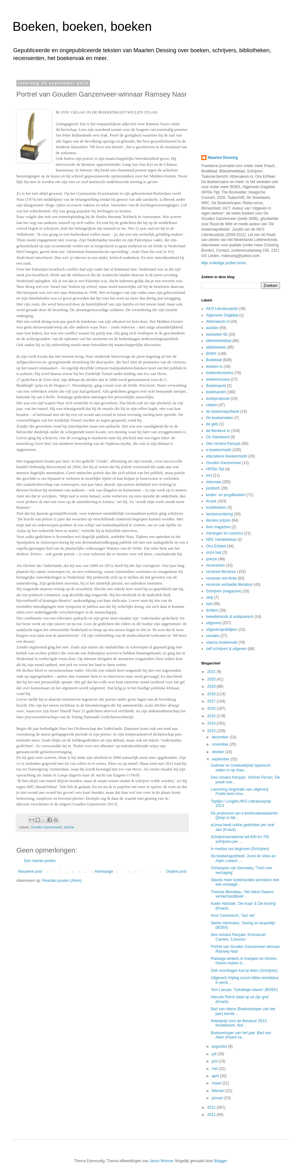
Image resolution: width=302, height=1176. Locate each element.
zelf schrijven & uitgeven (226, 649)
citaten (211, 405)
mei (215, 1069)
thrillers (212, 610)
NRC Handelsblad (221, 539)
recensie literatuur (221, 571)
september (221, 759)
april (216, 1076)
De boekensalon (219, 418)
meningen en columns (224, 533)
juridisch (213, 488)
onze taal (213, 552)
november (221, 744)
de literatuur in (218, 430)
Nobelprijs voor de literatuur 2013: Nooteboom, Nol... (239, 1023)
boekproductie (218, 398)
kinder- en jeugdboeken (225, 495)
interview (213, 482)
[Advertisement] (239, 112)
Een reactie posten (40, 861)
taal (209, 604)
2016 (212, 708)
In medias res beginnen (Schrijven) (240, 849)
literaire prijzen (218, 520)
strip (209, 597)
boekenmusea (218, 379)
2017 (212, 701)
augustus (220, 1046)
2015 (212, 716)
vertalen (213, 636)
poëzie (69, 827)
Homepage (104, 871)
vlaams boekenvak (221, 642)
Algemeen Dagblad (222, 315)
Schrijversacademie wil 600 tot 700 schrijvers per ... (240, 839)
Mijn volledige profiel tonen (223, 263)
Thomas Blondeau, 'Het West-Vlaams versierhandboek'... (242, 894)
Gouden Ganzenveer (46, 827)
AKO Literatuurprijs (222, 308)
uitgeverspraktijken (222, 629)
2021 (212, 671)
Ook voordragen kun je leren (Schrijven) (244, 970)
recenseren (215, 565)
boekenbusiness (219, 373)
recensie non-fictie (221, 578)
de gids (212, 424)
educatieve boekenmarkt (226, 456)
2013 (212, 731)
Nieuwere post (30, 871)
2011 (212, 1114)
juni (215, 1061)
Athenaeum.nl (217, 321)
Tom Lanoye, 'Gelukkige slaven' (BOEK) (244, 990)
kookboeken (216, 507)
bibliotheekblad (218, 341)
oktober (218, 752)
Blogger (220, 1161)
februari (219, 1091)
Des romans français (223, 443)
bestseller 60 (216, 334)
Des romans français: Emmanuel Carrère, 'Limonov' (238, 936)
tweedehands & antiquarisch (230, 616)
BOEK (211, 353)
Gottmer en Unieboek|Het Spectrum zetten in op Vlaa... (241, 767)
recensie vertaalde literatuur (229, 584)
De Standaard (217, 437)
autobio (212, 328)
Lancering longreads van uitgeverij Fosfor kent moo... (239, 791)
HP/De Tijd (215, 469)
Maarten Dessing (223, 157)
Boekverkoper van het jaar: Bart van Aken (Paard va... (241, 1035)
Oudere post (176, 871)
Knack (211, 501)
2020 (212, 679)
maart (217, 1083)
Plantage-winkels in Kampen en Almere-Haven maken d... (244, 960)
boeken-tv (214, 366)
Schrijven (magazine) (224, 591)
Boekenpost (216, 386)
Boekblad (214, 360)
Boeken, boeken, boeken (82, 26)
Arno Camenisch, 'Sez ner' (233, 915)
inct (209, 475)
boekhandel (216, 392)
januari (218, 1098)
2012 (212, 1107)
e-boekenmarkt (218, 450)
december (221, 737)
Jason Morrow (161, 1161)
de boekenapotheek (222, 411)
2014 (212, 723)
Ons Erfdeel (216, 546)
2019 (212, 686)
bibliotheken (216, 347)
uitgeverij (213, 623)
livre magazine (218, 527)
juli (214, 1054)
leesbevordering (219, 514)
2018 (212, 694)
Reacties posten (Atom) (61, 880)
